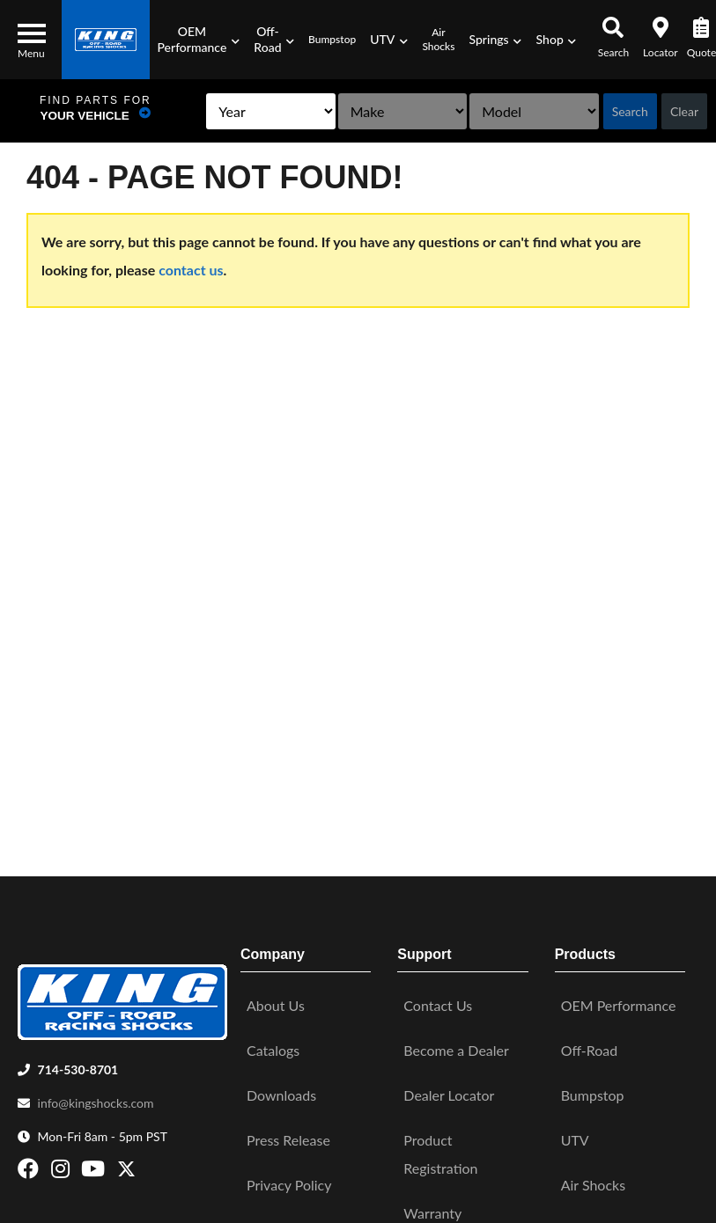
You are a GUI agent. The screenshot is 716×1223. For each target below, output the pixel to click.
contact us (191, 269)
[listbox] (226, 111)
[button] (198, 39)
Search (630, 111)
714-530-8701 (78, 1065)
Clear (684, 111)
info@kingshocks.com (96, 1099)
